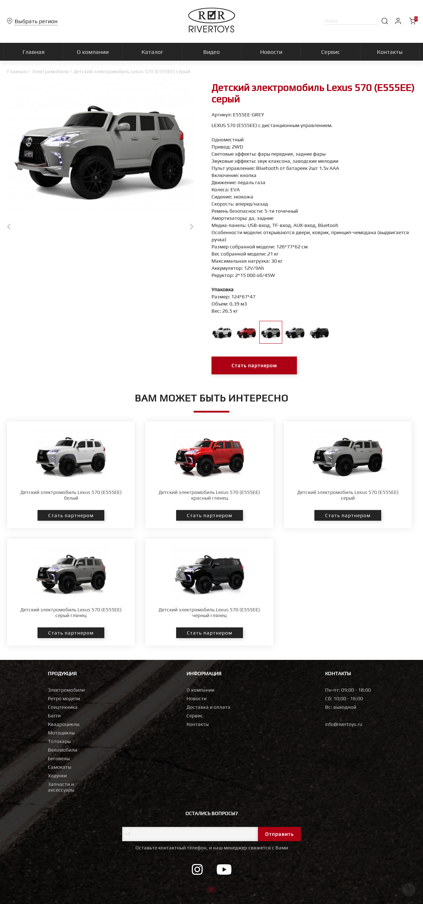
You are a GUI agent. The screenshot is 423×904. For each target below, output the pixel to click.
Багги (54, 715)
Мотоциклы (61, 733)
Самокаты (59, 767)
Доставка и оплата (208, 707)
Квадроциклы (63, 724)
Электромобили (50, 71)
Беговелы (59, 758)
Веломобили (62, 750)
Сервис (194, 715)
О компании (200, 690)
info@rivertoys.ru (343, 724)
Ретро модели (64, 698)
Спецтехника (63, 707)
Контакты (197, 724)
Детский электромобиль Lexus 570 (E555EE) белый (71, 495)
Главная (17, 71)
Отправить (279, 834)
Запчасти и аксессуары (61, 787)
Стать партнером (254, 365)
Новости (196, 698)
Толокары (59, 741)
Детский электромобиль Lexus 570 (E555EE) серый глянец (71, 612)
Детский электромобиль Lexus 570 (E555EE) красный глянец (209, 495)
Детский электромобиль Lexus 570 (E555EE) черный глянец (209, 612)
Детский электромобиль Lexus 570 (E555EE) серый (348, 495)
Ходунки (57, 775)
